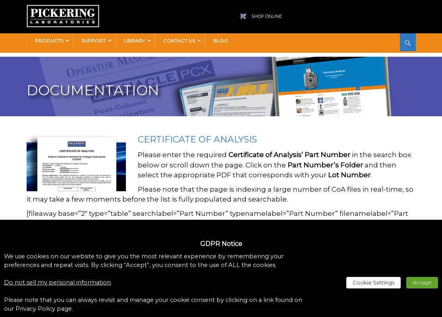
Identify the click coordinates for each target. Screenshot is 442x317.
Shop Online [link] (266, 16)
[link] (63, 8)
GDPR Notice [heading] (221, 244)
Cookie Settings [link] (373, 282)
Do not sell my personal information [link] (57, 282)
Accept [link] (422, 282)
